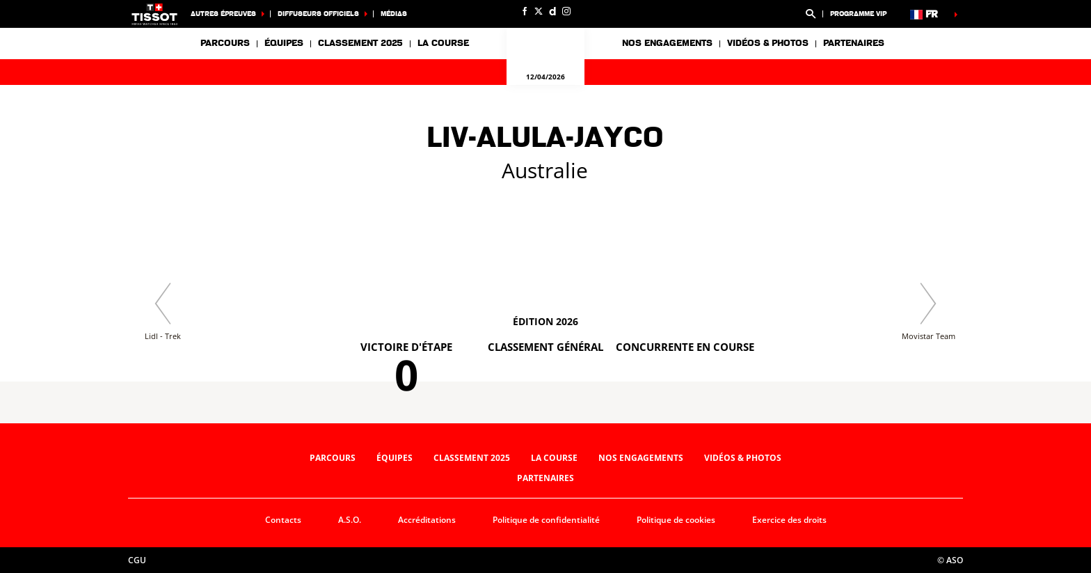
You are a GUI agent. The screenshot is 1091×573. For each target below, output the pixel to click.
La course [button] (443, 43)
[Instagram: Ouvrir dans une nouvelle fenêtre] (566, 11)
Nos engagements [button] (667, 43)
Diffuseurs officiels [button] (318, 13)
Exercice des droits (789, 520)
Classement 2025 (360, 43)
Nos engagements (640, 458)
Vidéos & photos (768, 43)
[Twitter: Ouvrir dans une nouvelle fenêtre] (538, 11)
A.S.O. (349, 520)
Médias (394, 13)
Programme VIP (858, 13)
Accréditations (427, 520)
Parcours (225, 43)
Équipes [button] (283, 43)
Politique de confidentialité (546, 520)
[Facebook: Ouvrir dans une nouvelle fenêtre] (524, 11)
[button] (810, 14)
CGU (137, 560)
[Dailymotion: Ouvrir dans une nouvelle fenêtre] (552, 11)
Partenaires (853, 43)
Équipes (394, 458)
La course (554, 458)
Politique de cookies (676, 520)
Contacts (283, 520)
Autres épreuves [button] (223, 13)
